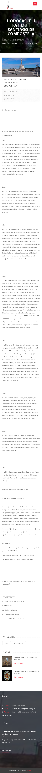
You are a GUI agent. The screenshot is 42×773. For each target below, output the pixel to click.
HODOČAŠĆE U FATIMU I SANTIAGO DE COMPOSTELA (19, 44)
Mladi (6, 643)
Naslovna (5, 40)
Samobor (30, 770)
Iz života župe (18, 40)
